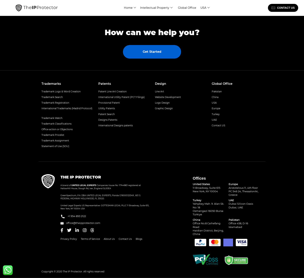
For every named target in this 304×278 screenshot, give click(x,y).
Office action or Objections (57, 129)
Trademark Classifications (56, 123)
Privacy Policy (68, 238)
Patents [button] (104, 84)
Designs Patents (107, 119)
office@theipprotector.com (80, 222)
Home (130, 8)
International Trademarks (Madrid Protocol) (66, 108)
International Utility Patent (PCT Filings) (121, 97)
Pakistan (217, 91)
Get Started (152, 52)
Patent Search (106, 114)
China (215, 97)
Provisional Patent (109, 102)
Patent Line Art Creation (112, 91)
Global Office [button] (222, 84)
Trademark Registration (55, 102)
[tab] (66, 84)
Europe (216, 108)
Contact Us (125, 238)
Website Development (168, 97)
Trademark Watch (51, 118)
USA (205, 8)
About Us (109, 238)
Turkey (216, 114)
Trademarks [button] (51, 84)
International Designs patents (115, 125)
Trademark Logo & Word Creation (61, 91)
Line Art (159, 91)
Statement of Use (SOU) (55, 146)
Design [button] (160, 84)
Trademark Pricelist (52, 134)
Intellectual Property (156, 8)
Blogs (139, 238)
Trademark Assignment (55, 140)
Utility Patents (106, 108)
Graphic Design (164, 108)
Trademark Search (52, 97)
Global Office (187, 8)
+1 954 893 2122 (73, 216)
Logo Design (162, 102)
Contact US (218, 125)
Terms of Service (90, 238)
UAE (214, 119)
